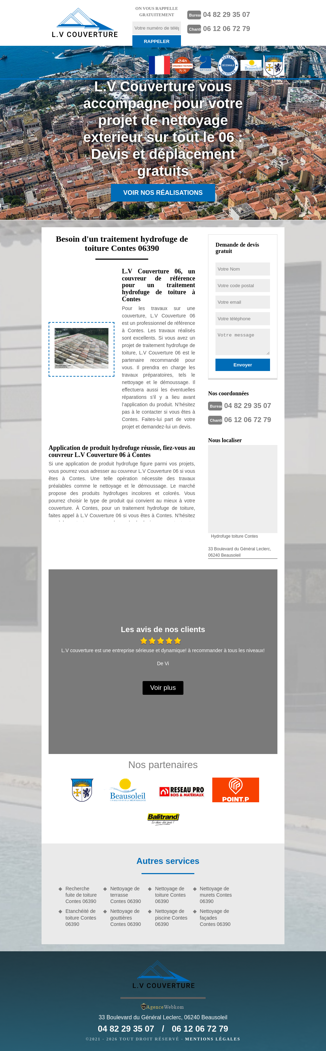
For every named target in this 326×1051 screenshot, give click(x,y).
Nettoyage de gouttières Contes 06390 (125, 917)
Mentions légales (212, 1039)
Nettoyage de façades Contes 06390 (215, 917)
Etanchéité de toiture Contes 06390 (80, 917)
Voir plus (163, 687)
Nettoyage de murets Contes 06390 (216, 895)
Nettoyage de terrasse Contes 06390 (125, 895)
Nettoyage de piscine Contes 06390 (171, 917)
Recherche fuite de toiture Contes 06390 (81, 895)
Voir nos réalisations (163, 192)
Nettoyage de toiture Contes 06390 (170, 895)
